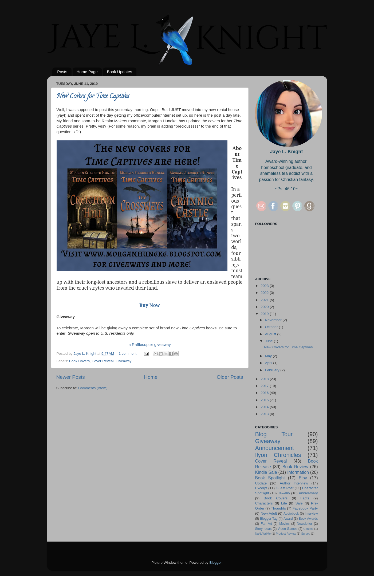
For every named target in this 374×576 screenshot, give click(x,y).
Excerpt (261, 488)
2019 (265, 314)
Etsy (303, 477)
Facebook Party (305, 508)
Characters (264, 503)
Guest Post (285, 488)
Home (151, 377)
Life (284, 503)
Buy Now (149, 305)
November (274, 320)
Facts (304, 498)
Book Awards (308, 518)
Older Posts (230, 377)
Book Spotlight (270, 477)
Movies (284, 524)
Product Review (286, 533)
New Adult (269, 513)
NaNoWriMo (263, 533)
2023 (265, 286)
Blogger (216, 563)
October (272, 327)
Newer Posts (70, 377)
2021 (265, 300)
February (273, 370)
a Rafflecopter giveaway (149, 344)
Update (261, 483)
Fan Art (266, 524)
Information (298, 472)
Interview (311, 513)
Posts (62, 71)
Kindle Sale (266, 472)
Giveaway (123, 361)
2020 (265, 307)
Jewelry (284, 493)
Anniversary (308, 493)
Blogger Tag (268, 518)
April (269, 363)
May (269, 356)
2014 (265, 407)
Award (288, 518)
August (271, 334)
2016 (265, 393)
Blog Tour (274, 434)
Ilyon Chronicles (278, 455)
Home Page (87, 71)
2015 (265, 400)
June (269, 341)
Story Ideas (263, 529)
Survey (305, 533)
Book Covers (79, 361)
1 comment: (129, 354)
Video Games (287, 529)
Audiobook (291, 513)
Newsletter (304, 524)
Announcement (274, 448)
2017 (265, 386)
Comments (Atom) (93, 388)
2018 (265, 379)
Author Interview (294, 483)
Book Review (295, 466)
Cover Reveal (103, 361)
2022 (265, 293)
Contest (308, 528)
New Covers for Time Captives (93, 97)
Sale (298, 503)
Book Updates (119, 71)
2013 (265, 414)
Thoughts (278, 508)
